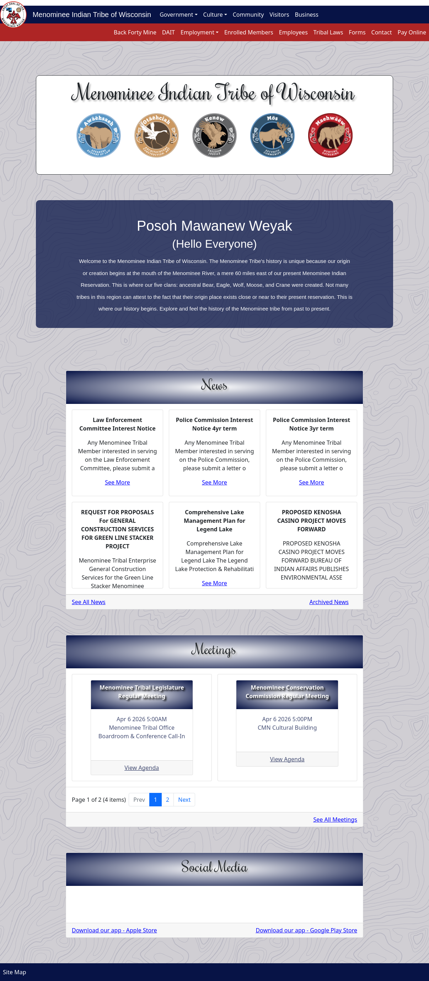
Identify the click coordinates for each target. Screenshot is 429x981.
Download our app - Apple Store (114, 930)
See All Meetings (335, 819)
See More (117, 482)
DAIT (168, 32)
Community (248, 14)
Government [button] (176, 14)
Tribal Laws (328, 32)
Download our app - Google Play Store (306, 930)
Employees (293, 32)
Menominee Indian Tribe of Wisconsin (89, 14)
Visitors (279, 14)
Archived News (329, 602)
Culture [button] (213, 14)
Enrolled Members (248, 32)
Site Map (13, 972)
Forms (357, 32)
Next (184, 800)
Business (306, 14)
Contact (381, 32)
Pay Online (411, 32)
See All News (89, 602)
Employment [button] (197, 32)
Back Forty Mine (135, 32)
